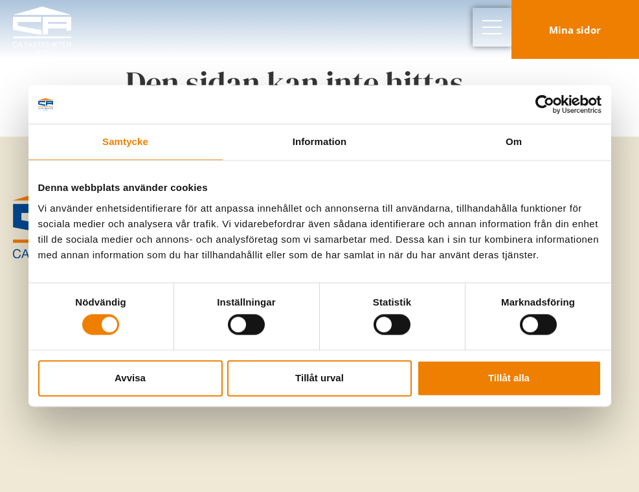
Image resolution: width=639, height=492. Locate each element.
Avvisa (130, 377)
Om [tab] (514, 141)
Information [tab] (320, 141)
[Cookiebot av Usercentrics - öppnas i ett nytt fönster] (544, 104)
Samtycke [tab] (125, 141)
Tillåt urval (319, 377)
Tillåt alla (509, 377)
